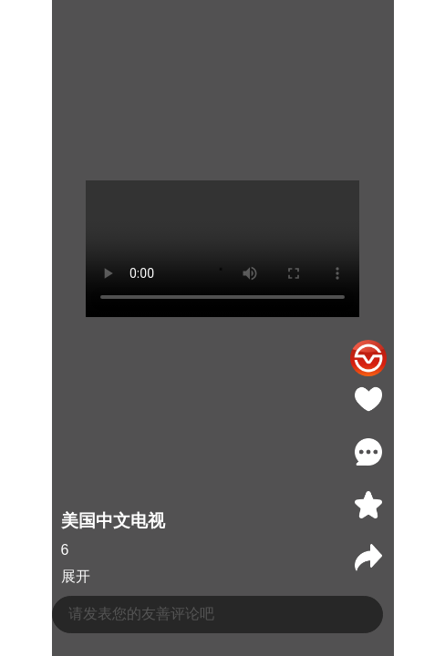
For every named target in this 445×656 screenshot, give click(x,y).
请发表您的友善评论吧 (141, 613)
